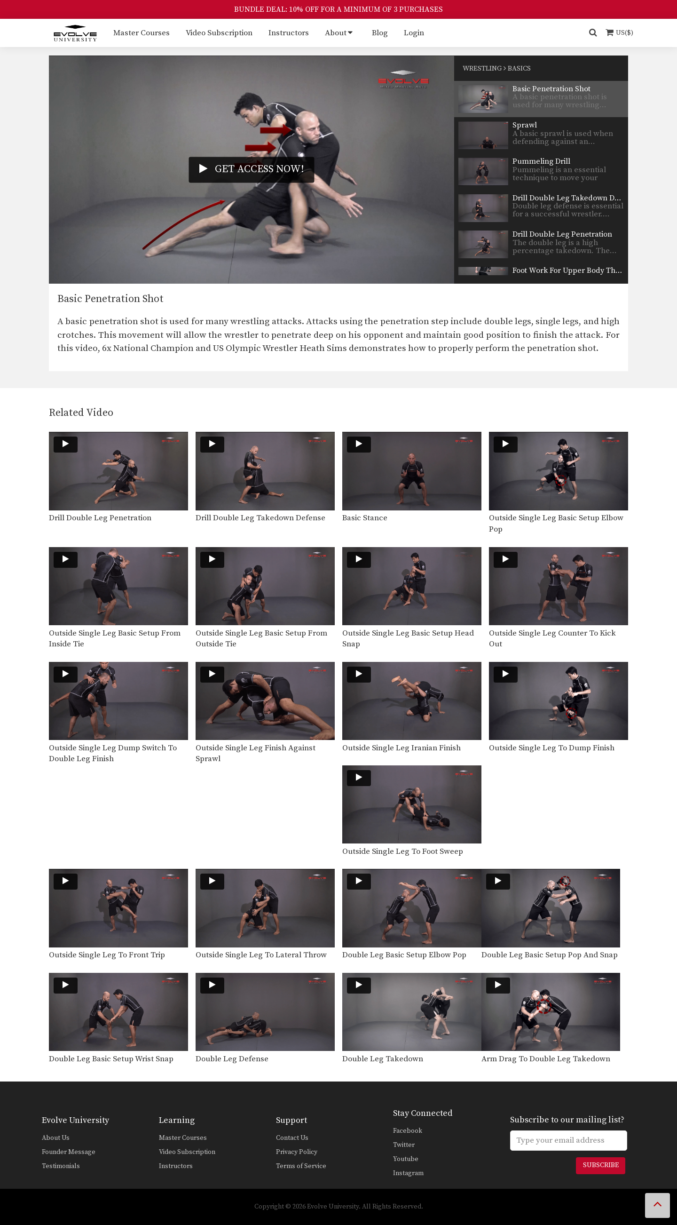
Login (414, 33)
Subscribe (601, 1165)
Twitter (404, 1145)
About (335, 33)
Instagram (408, 1173)
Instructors (288, 33)
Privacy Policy (296, 1152)
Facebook (407, 1131)
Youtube (405, 1159)
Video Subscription (219, 33)
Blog (380, 33)
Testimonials (61, 1166)
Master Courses (141, 33)
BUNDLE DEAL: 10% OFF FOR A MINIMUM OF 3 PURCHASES (338, 9)
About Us (56, 1138)
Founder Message (68, 1152)
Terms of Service (301, 1166)
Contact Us (292, 1138)
